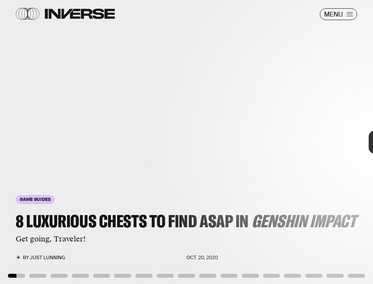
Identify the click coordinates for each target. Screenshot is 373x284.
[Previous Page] (61, 142)
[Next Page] (248, 142)
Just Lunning (47, 257)
